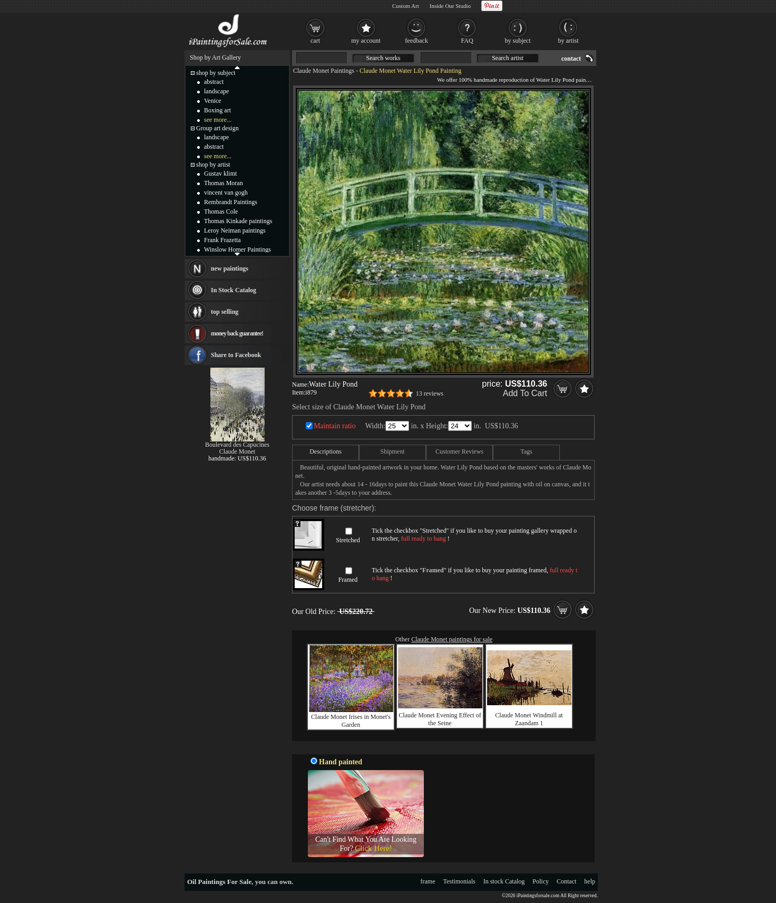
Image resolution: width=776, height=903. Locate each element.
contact (571, 58)
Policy (540, 881)
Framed (348, 579)
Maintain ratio (335, 426)
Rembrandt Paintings (230, 202)
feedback (416, 40)
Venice (212, 100)
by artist (568, 40)
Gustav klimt (220, 173)
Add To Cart (525, 393)
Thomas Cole (221, 211)
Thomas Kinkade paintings (238, 221)
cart (315, 40)
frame (428, 881)
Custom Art (405, 6)
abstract (214, 81)
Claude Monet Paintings (323, 70)
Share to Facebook (236, 355)
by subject (518, 40)
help (589, 881)
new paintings (229, 268)
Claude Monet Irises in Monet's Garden (351, 720)
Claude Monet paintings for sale (451, 639)
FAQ (467, 40)
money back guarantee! (237, 333)
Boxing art (217, 110)
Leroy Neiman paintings (235, 230)
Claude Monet (237, 451)
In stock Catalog (504, 881)
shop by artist (213, 164)
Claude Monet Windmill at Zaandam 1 (528, 719)
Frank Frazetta (222, 240)
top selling (224, 311)
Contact (566, 881)
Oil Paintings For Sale (219, 882)
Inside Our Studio (450, 6)
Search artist (507, 58)
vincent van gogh (226, 192)
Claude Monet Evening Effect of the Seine (440, 719)
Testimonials (459, 881)
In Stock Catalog (233, 290)
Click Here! (373, 848)
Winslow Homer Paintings (237, 249)
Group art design (217, 128)
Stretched (348, 540)
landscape (216, 91)
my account (366, 40)
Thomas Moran (223, 183)
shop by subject (216, 72)
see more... (217, 119)
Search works (383, 58)
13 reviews (429, 393)
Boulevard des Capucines (237, 444)
